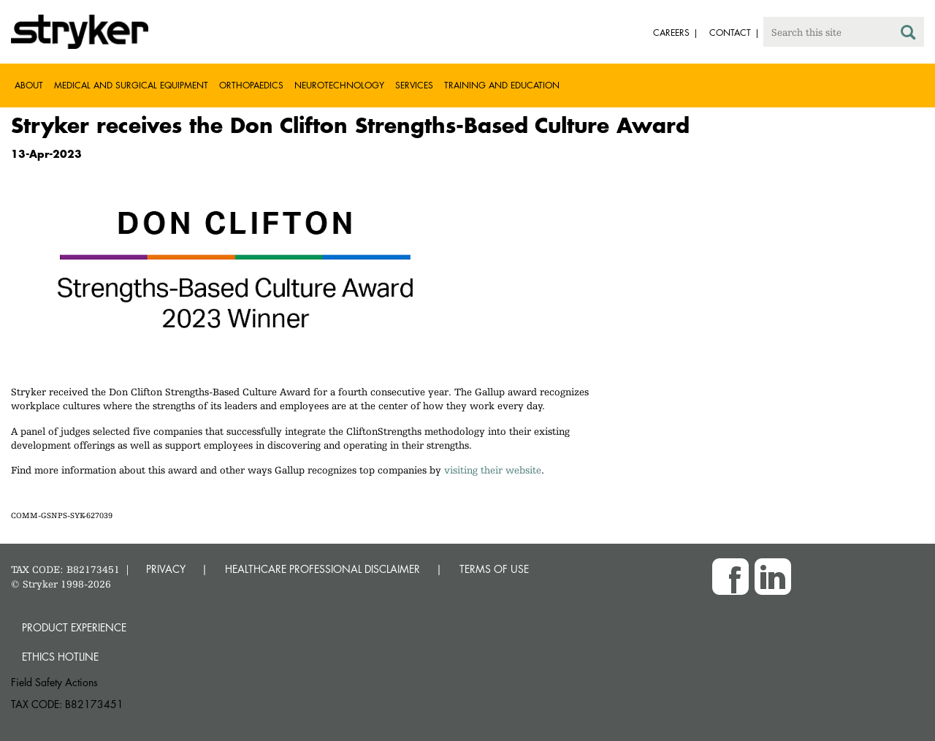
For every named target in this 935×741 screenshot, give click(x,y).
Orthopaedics (251, 85)
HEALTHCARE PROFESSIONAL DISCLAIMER (322, 569)
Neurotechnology (339, 85)
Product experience (74, 627)
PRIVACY (166, 569)
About (29, 85)
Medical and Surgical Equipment (131, 85)
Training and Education (502, 85)
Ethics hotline (60, 657)
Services (414, 85)
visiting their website (492, 470)
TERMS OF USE (494, 569)
